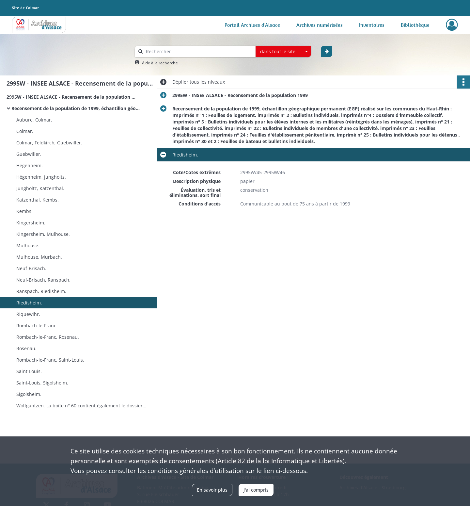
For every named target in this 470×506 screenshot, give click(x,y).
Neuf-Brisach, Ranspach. (43, 280)
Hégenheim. (29, 165)
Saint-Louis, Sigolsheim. (42, 383)
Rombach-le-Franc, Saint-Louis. (50, 360)
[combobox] (283, 51)
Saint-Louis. (29, 371)
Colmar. (24, 131)
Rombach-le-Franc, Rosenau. (47, 337)
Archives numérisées (319, 25)
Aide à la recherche (160, 63)
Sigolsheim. (28, 394)
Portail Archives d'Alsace (252, 25)
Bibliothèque (415, 25)
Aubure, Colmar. (34, 120)
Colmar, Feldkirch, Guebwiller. (49, 142)
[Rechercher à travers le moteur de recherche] (198, 51)
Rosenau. (26, 348)
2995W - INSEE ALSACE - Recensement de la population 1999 (72, 97)
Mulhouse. (27, 245)
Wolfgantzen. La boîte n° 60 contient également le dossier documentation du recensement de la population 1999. (81, 405)
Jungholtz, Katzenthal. (40, 188)
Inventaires (371, 25)
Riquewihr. (28, 314)
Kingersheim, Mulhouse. (43, 234)
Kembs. (24, 211)
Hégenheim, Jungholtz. (41, 177)
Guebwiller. (28, 154)
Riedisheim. (29, 303)
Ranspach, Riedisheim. (41, 291)
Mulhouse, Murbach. (39, 257)
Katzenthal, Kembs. (37, 200)
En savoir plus (212, 490)
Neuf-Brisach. (31, 268)
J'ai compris (256, 490)
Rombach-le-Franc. (36, 325)
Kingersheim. (30, 223)
